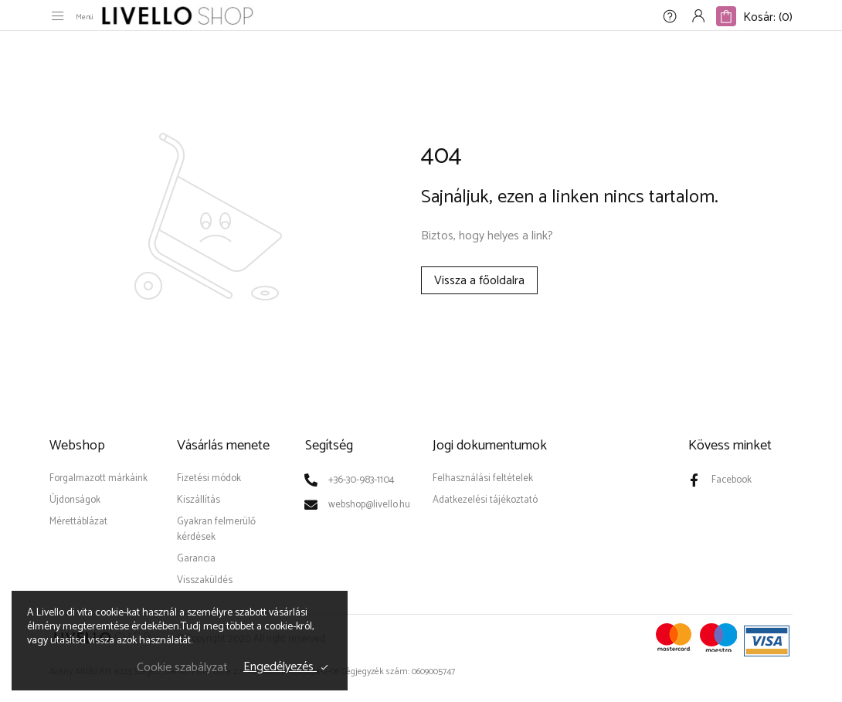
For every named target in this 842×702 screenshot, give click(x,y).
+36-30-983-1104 (361, 480)
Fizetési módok (209, 478)
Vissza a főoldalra (479, 280)
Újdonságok (74, 500)
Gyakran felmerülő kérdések (216, 529)
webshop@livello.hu (369, 505)
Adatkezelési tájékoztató (485, 500)
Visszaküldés (205, 580)
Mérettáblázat (78, 522)
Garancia (196, 559)
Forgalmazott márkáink (98, 478)
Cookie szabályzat (182, 667)
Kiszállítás (198, 500)
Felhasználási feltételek (483, 478)
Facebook (731, 480)
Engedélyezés (280, 667)
